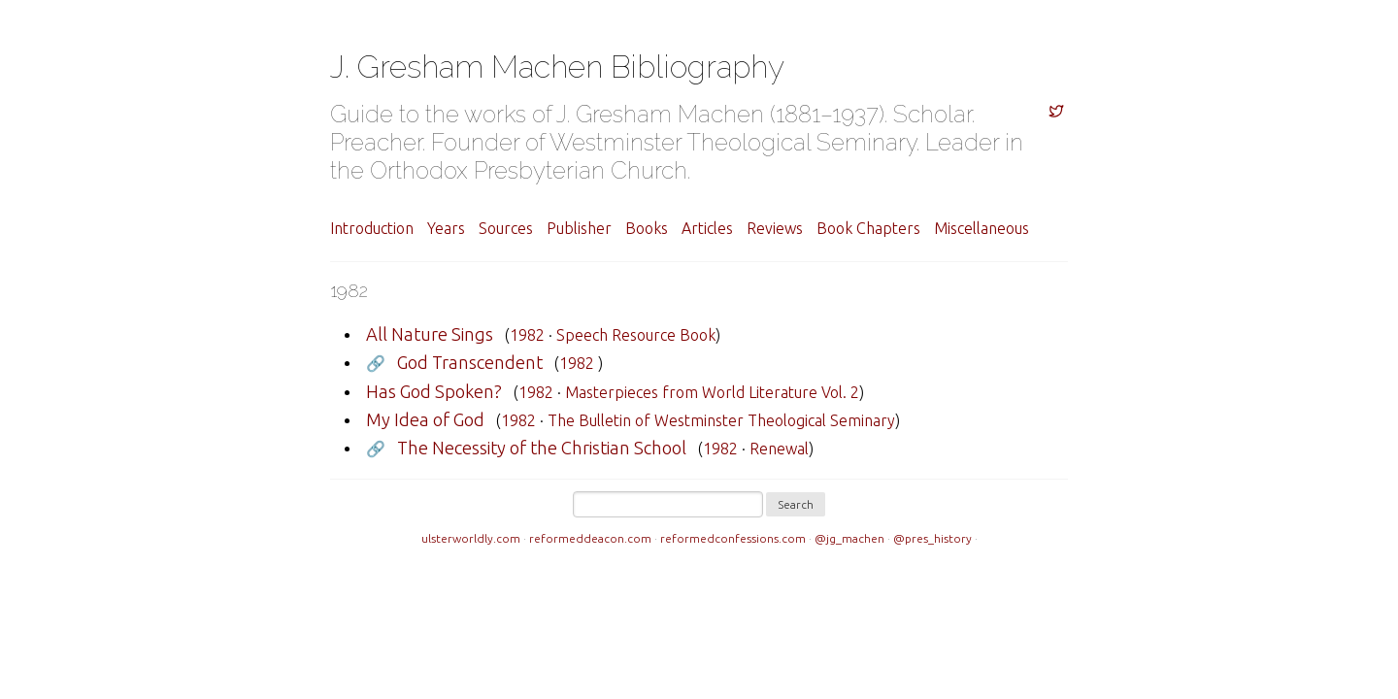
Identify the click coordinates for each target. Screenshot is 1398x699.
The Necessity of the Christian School (541, 447)
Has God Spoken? (434, 391)
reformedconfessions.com (733, 538)
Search (796, 504)
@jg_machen (849, 538)
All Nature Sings (429, 334)
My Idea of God (425, 419)
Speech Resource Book (636, 335)
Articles (707, 228)
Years (446, 228)
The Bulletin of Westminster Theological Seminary (721, 420)
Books (646, 228)
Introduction (372, 228)
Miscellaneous (981, 228)
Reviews (775, 228)
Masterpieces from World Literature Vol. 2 (712, 392)
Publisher (579, 228)
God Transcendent (470, 362)
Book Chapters (868, 228)
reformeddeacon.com (590, 538)
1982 (527, 335)
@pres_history (932, 538)
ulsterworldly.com (470, 538)
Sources (506, 228)
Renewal (779, 448)
